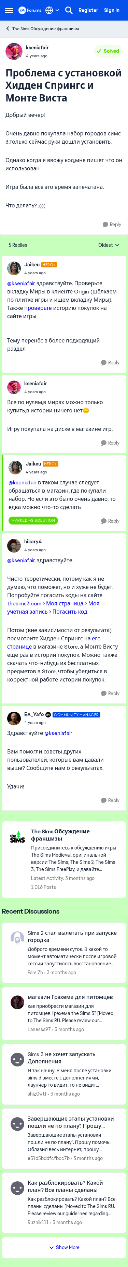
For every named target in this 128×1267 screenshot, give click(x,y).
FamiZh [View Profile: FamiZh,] (35, 972)
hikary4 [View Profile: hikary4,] (33, 542)
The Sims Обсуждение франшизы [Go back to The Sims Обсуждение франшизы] (42, 29)
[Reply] (112, 224)
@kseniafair (21, 283)
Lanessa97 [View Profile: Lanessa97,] (39, 1029)
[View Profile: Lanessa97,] (17, 1002)
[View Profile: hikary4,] (14, 546)
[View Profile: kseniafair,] (14, 51)
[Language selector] (52, 10)
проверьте (38, 308)
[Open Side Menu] (9, 10)
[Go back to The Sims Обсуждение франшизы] (75, 835)
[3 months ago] (60, 972)
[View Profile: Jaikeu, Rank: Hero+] (14, 268)
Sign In (111, 10)
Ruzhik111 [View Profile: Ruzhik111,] (38, 1222)
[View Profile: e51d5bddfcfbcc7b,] (17, 1124)
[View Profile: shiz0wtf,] (17, 1059)
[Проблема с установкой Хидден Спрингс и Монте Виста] (40, 273)
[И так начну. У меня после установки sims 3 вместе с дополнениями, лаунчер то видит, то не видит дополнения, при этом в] (72, 1078)
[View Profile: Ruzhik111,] (17, 1188)
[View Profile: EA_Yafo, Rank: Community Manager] (14, 718)
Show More (64, 1247)
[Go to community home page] (30, 10)
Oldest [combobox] (108, 245)
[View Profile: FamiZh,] (17, 938)
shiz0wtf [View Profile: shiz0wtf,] (37, 1094)
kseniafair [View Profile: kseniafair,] (37, 48)
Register (88, 10)
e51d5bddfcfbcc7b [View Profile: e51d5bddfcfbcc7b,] (49, 1158)
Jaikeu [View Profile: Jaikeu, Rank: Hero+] (32, 265)
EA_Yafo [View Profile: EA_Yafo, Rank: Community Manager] (34, 714)
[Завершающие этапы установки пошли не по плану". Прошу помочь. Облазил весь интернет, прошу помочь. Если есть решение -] (72, 1142)
